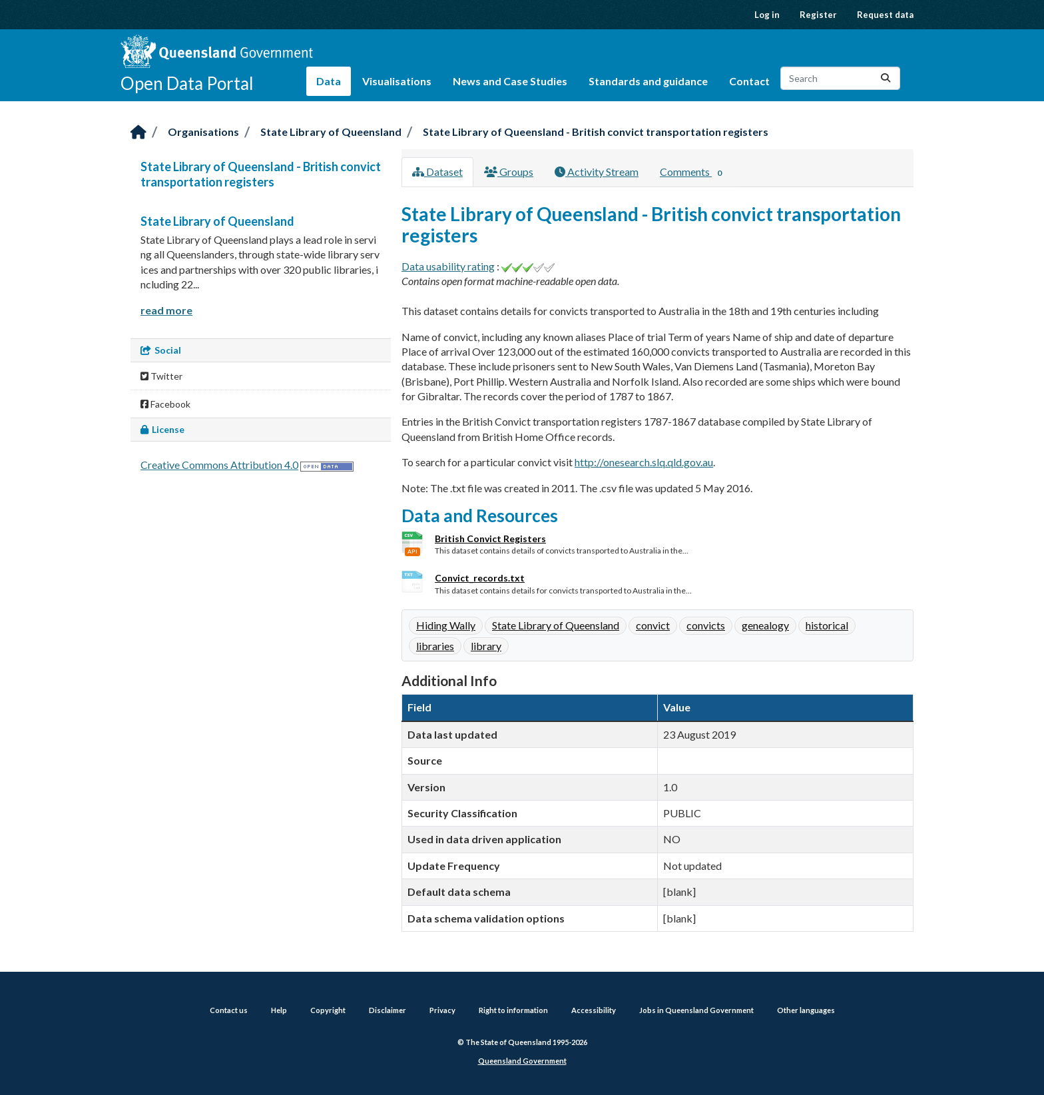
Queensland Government (522, 1060)
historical (827, 625)
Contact (749, 81)
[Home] (138, 133)
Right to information (513, 1010)
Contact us (229, 1010)
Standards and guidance (648, 81)
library (486, 645)
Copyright (328, 1010)
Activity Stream (597, 171)
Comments (693, 172)
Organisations (203, 131)
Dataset (437, 171)
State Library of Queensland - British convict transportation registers (595, 131)
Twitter (161, 376)
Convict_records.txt (480, 577)
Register (818, 14)
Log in (767, 14)
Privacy (442, 1010)
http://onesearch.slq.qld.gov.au (644, 462)
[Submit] (885, 78)
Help (279, 1010)
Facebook (165, 404)
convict (653, 625)
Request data (885, 14)
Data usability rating (448, 266)
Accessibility (593, 1010)
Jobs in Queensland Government (696, 1010)
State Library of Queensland (330, 131)
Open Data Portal (187, 83)
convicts (705, 625)
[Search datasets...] (840, 78)
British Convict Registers (490, 538)
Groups (508, 171)
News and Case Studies (510, 81)
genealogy (765, 625)
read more (166, 310)
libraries (435, 645)
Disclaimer (387, 1010)
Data (328, 81)
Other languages (806, 1010)
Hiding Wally (445, 625)
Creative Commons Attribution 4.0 (219, 464)
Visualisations (396, 81)
